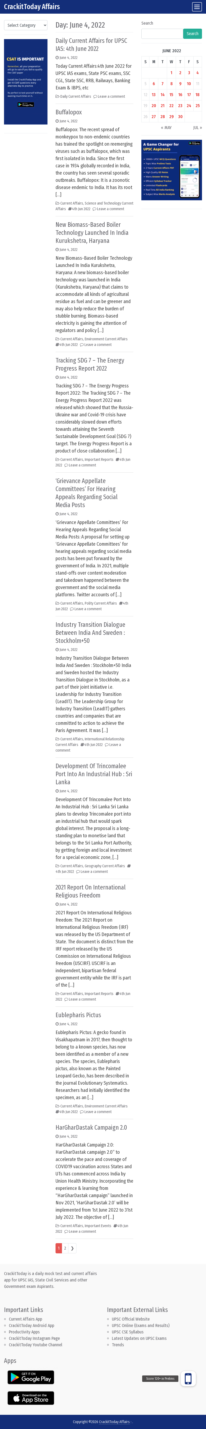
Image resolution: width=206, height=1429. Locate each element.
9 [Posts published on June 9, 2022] (180, 83)
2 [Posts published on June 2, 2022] (180, 72)
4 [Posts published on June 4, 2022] (197, 72)
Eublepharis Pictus (78, 1015)
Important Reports (99, 459)
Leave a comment (111, 96)
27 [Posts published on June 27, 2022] (154, 116)
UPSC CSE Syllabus (128, 1331)
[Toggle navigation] (197, 7)
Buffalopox (69, 112)
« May (166, 127)
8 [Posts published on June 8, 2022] (171, 83)
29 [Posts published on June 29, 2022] (171, 116)
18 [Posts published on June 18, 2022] (198, 94)
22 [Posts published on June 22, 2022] (171, 105)
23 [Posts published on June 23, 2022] (180, 105)
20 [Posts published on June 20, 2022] (154, 105)
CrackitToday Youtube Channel (35, 1344)
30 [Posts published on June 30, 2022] (180, 116)
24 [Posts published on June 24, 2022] (189, 105)
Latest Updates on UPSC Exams (139, 1338)
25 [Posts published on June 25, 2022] (198, 105)
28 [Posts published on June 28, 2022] (162, 116)
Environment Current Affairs (106, 339)
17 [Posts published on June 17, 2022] (189, 94)
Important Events (98, 1226)
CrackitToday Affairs (32, 6)
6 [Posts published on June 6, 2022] (154, 83)
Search (147, 23)
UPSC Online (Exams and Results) (141, 1325)
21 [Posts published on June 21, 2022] (162, 105)
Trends (118, 1344)
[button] (188, 1378)
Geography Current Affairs (105, 866)
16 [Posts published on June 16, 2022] (180, 94)
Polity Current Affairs (101, 603)
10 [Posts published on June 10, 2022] (189, 83)
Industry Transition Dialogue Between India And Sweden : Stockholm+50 (90, 632)
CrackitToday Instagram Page (34, 1338)
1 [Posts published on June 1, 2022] (171, 72)
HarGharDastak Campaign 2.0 (91, 1127)
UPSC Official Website (131, 1319)
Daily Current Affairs (75, 96)
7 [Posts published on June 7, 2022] (162, 83)
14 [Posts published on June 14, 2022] (163, 94)
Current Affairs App (25, 1319)
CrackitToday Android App (31, 1325)
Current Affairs (71, 203)
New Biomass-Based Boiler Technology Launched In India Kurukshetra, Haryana (92, 232)
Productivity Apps (24, 1331)
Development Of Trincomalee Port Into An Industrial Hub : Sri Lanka (94, 774)
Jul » (197, 127)
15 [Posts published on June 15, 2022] (171, 94)
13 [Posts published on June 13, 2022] (154, 94)
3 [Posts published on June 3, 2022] (189, 72)
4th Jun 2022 (81, 209)
